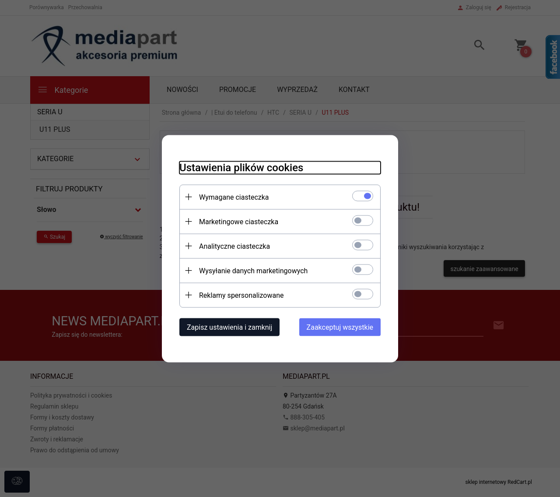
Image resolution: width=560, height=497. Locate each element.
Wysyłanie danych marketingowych (253, 270)
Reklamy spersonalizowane (241, 295)
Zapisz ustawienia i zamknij (229, 327)
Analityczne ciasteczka (234, 246)
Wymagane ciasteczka (234, 197)
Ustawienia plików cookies (241, 167)
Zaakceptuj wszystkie (340, 327)
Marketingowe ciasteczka (238, 221)
